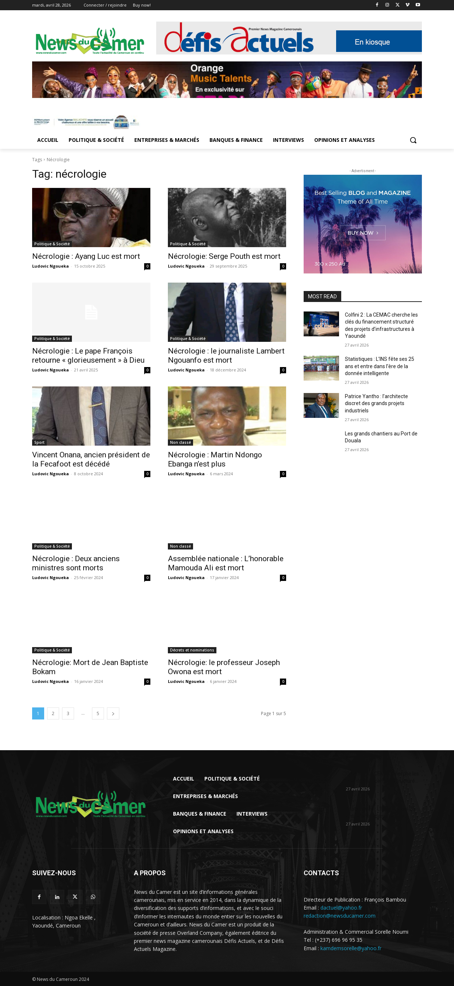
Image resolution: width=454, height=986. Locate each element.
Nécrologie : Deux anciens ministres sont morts (76, 563)
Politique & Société (52, 243)
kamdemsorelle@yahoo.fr (350, 948)
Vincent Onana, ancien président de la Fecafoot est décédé (91, 459)
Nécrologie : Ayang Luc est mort (86, 256)
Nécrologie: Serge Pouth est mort (224, 256)
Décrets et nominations (192, 650)
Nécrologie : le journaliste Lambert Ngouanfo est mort (226, 355)
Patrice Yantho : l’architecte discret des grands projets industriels (376, 403)
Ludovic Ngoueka (50, 266)
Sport (39, 442)
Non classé (180, 442)
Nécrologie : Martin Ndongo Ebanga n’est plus (215, 459)
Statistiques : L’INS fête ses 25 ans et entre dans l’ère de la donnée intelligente (379, 366)
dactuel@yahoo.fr (341, 907)
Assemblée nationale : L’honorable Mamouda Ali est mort (226, 563)
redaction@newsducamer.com (340, 915)
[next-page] (113, 713)
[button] (413, 140)
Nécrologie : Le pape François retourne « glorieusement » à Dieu (88, 355)
